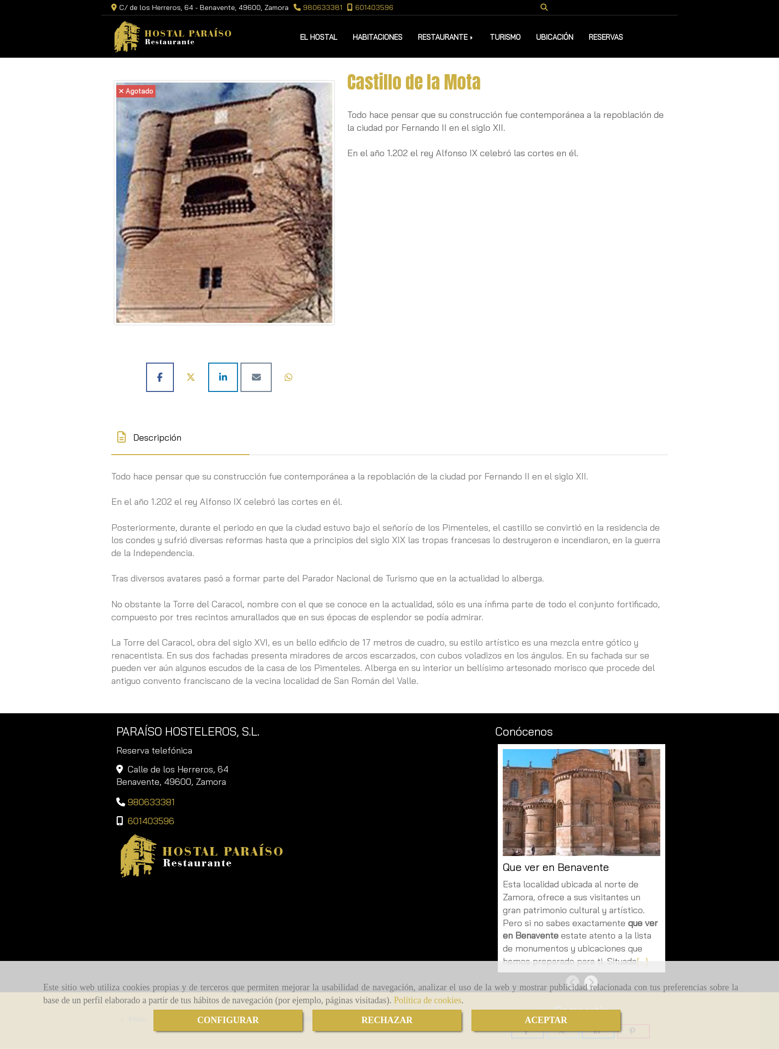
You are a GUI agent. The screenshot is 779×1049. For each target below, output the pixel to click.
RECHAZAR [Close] (386, 1020)
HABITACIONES (377, 37)
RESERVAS (606, 37)
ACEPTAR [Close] (546, 1020)
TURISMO (505, 37)
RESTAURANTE (446, 37)
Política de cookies (428, 1000)
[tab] (180, 437)
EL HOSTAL (318, 37)
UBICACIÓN (554, 37)
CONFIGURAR (228, 1020)
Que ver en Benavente (556, 867)
